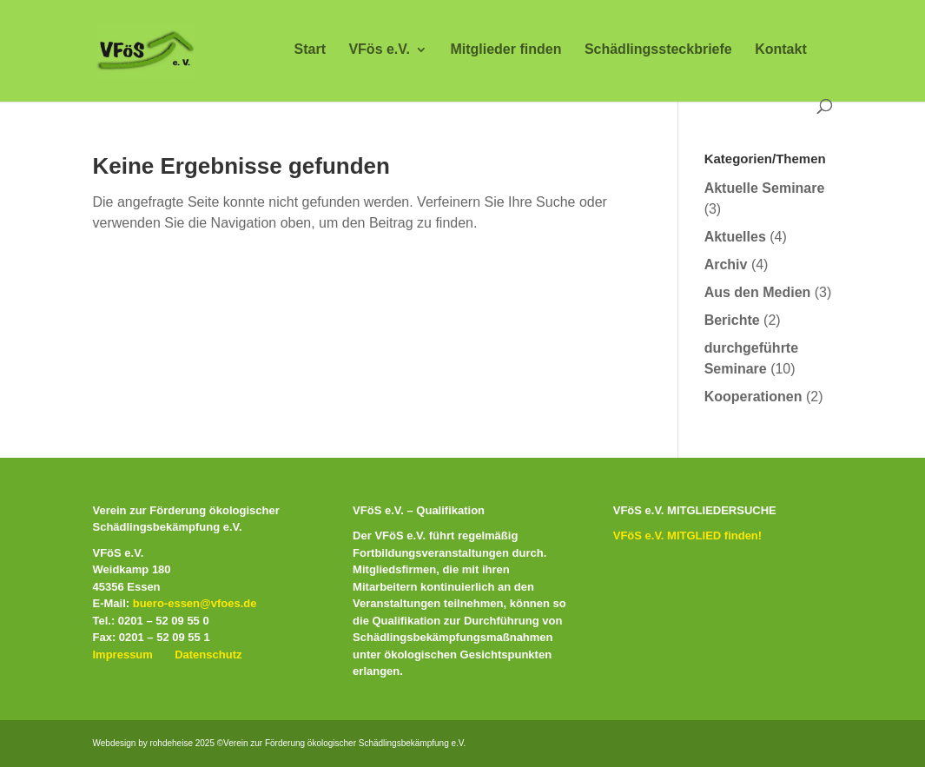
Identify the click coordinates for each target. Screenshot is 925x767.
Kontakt (781, 49)
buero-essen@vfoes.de (195, 603)
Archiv (726, 264)
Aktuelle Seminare (764, 188)
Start (310, 49)
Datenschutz (208, 654)
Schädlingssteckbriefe (658, 49)
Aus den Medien (757, 292)
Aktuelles (735, 236)
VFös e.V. (379, 49)
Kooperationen (753, 396)
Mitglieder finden (505, 49)
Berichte (732, 320)
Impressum (123, 654)
